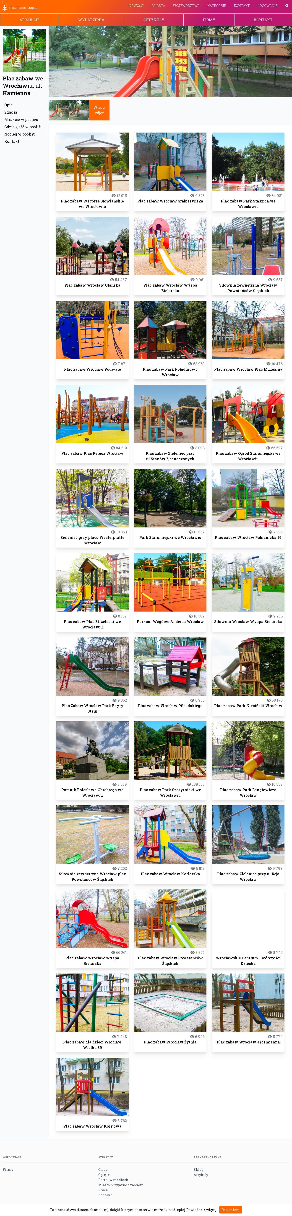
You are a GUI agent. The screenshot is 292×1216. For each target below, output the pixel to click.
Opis (8, 104)
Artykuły (153, 19)
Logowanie (268, 5)
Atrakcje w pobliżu (21, 119)
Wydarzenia (91, 19)
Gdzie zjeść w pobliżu (23, 126)
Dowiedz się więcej (201, 1210)
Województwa (186, 5)
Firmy (209, 19)
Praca (103, 1190)
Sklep (198, 1169)
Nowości (136, 5)
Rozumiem (231, 1210)
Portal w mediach (113, 1180)
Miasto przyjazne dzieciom (121, 1185)
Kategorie (216, 5)
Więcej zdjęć (99, 110)
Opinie (104, 1175)
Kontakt (242, 5)
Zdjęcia (10, 112)
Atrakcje (29, 19)
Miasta (158, 5)
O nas (102, 1169)
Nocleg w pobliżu (20, 134)
